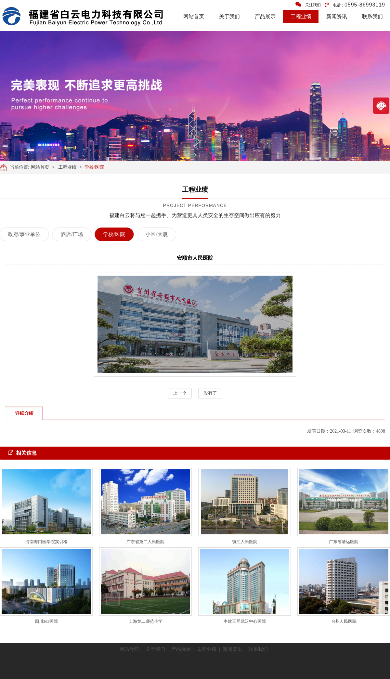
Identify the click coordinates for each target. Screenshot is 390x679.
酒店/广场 (66, 234)
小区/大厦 (151, 234)
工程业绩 (301, 16)
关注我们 (308, 4)
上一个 (180, 393)
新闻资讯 (336, 16)
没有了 (210, 393)
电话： (355, 4)
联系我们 (372, 16)
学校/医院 (96, 167)
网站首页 (193, 16)
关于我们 (229, 16)
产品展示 (265, 16)
